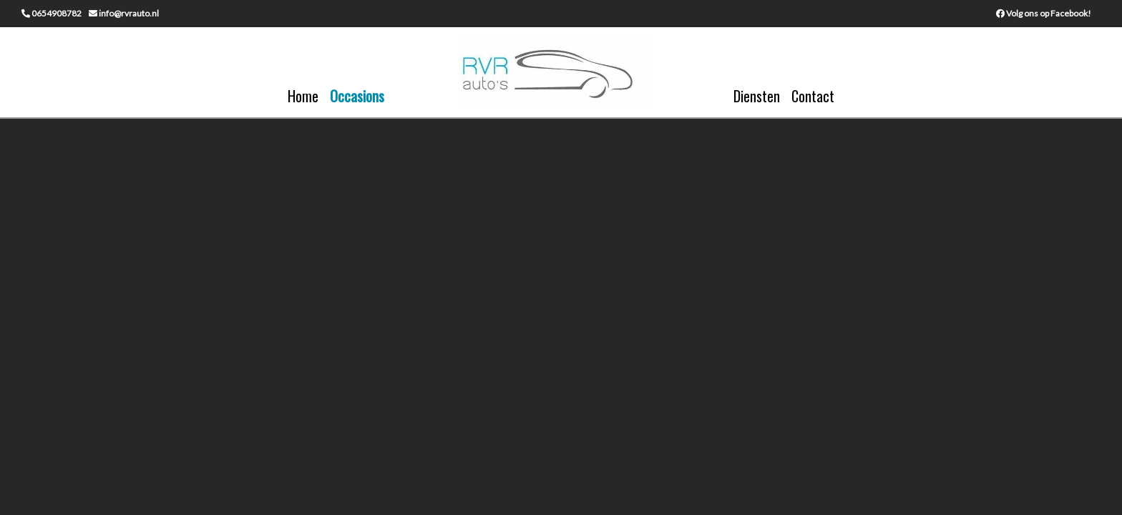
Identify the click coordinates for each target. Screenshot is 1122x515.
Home (303, 96)
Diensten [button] (756, 96)
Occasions (357, 96)
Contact (812, 96)
